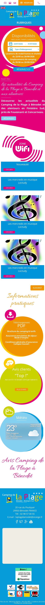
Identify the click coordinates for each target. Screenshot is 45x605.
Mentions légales (15, 602)
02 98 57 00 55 (38, 3)
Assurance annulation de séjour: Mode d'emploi (21, 336)
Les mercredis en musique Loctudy (22, 181)
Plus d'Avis (21, 389)
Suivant (37, 287)
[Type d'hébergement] (23, 49)
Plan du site (4, 602)
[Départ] (33, 44)
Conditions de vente (38, 602)
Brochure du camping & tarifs (21, 331)
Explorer (9, 170)
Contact (16, 3)
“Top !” (21, 375)
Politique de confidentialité (23, 603)
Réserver (9, 118)
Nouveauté (22, 164)
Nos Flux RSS (26, 602)
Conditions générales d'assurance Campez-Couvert (21, 343)
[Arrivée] (18, 44)
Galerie (11, 3)
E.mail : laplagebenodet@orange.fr (24, 517)
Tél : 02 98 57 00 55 (25, 513)
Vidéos (6, 3)
